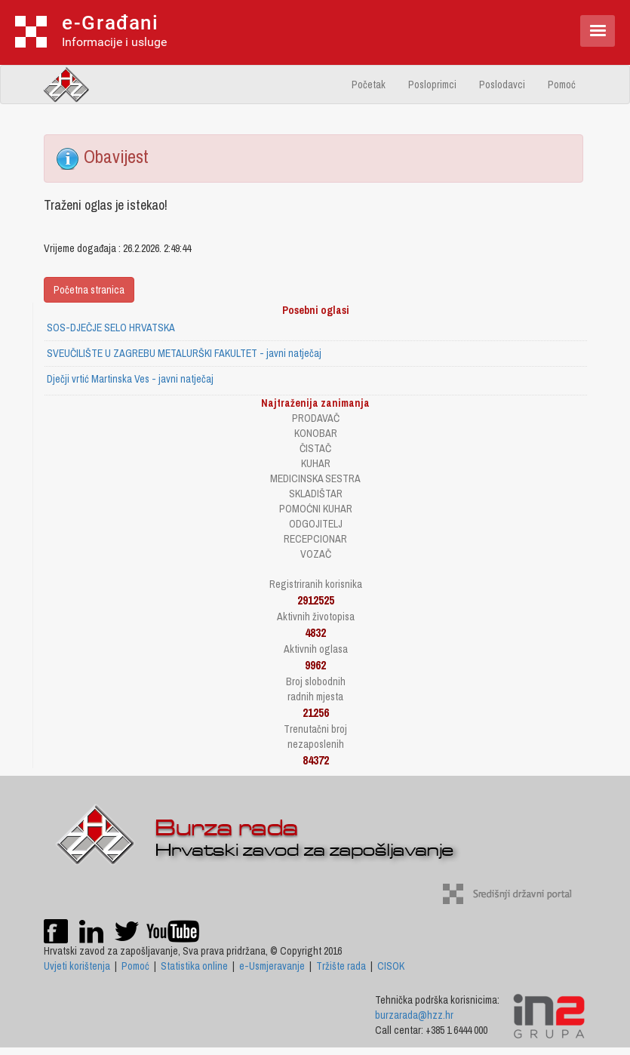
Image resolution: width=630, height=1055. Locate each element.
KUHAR (315, 463)
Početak (369, 84)
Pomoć (562, 84)
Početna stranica (89, 290)
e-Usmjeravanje (272, 966)
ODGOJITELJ (316, 524)
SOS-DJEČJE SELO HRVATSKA (111, 327)
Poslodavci (502, 84)
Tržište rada (341, 966)
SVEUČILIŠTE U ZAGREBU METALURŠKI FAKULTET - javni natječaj (184, 353)
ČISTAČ (315, 448)
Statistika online (194, 966)
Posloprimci (432, 84)
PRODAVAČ (316, 418)
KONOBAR (315, 433)
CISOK (390, 966)
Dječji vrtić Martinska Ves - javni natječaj (130, 379)
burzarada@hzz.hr (414, 1015)
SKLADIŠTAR (316, 493)
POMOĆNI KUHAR (315, 508)
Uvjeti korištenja (77, 966)
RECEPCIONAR (315, 539)
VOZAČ (315, 554)
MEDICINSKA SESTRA (315, 478)
